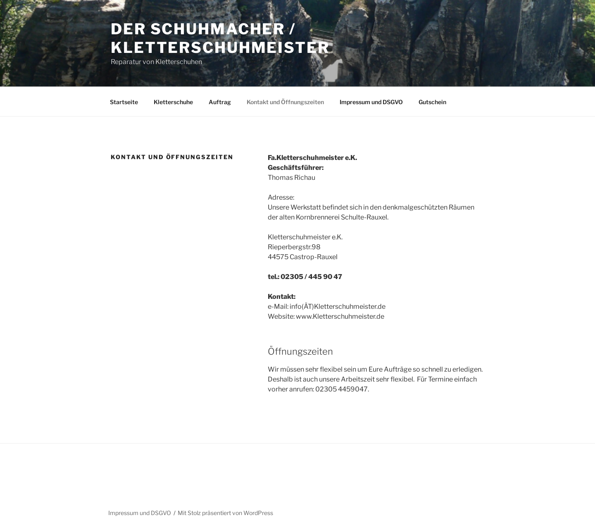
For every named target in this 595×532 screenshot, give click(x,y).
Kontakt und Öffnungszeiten (285, 101)
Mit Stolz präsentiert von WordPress (225, 512)
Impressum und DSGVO (371, 101)
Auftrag (220, 101)
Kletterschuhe (173, 101)
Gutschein (432, 101)
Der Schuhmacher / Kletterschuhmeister (220, 38)
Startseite (124, 101)
